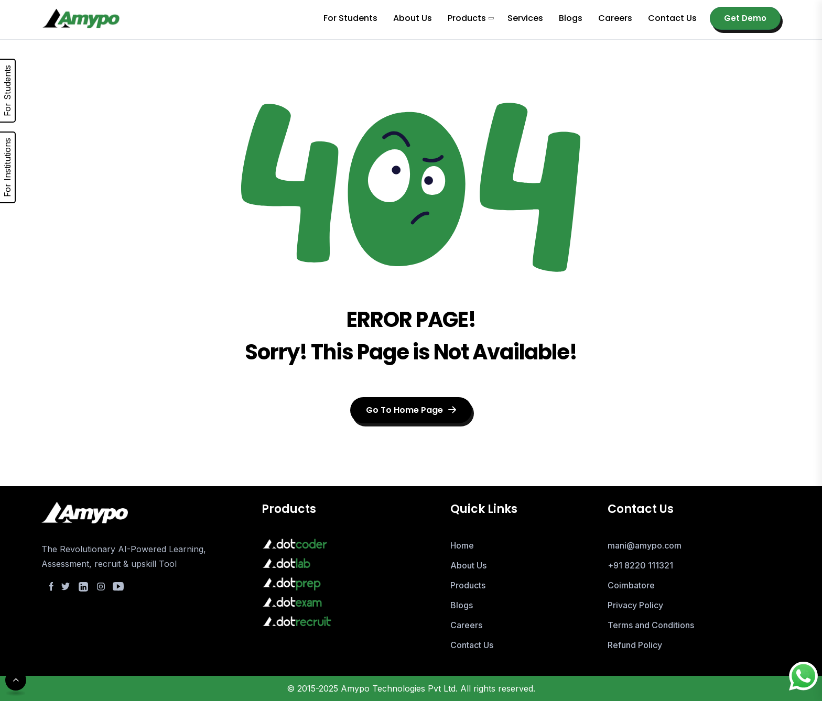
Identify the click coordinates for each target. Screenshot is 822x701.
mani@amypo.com (645, 545)
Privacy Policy (635, 605)
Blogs (461, 605)
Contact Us (471, 645)
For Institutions (7, 167)
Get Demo (745, 18)
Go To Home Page (411, 410)
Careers (466, 625)
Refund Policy (635, 645)
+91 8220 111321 (640, 565)
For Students (7, 90)
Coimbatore (631, 585)
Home (462, 545)
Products (467, 585)
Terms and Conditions (651, 625)
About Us (468, 565)
